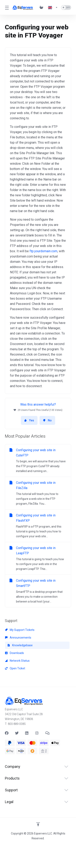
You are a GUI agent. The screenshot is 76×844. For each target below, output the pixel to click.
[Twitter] (17, 733)
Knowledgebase (20, 645)
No (47, 420)
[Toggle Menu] (6, 7)
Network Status (17, 660)
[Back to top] (38, 824)
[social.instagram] (37, 733)
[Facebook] (7, 733)
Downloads (14, 653)
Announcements (18, 637)
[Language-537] (52, 7)
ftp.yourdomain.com (43, 251)
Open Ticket (15, 668)
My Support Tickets (19, 629)
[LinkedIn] (27, 733)
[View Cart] (42, 7)
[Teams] (47, 733)
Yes (29, 420)
